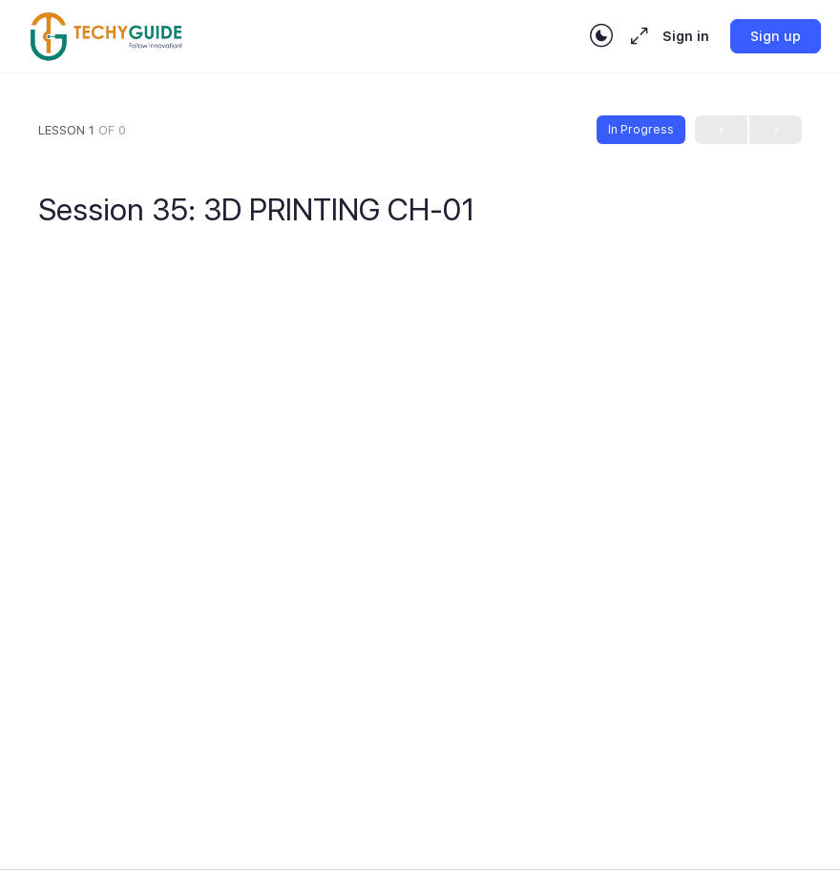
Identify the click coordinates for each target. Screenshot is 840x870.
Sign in (685, 36)
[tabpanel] (420, 500)
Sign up (775, 36)
